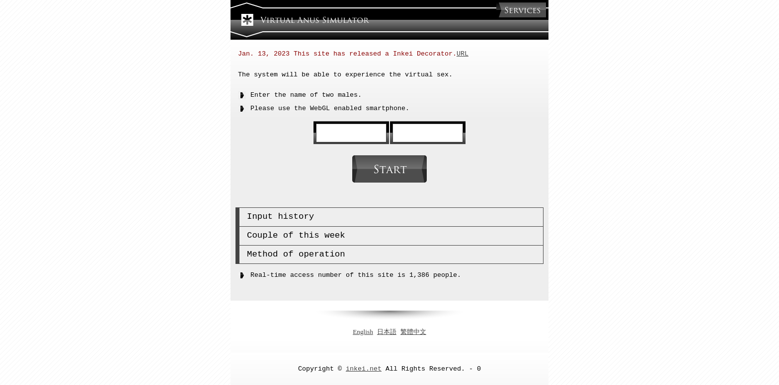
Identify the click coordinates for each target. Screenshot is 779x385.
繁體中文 (413, 331)
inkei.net (364, 368)
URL (462, 54)
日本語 (386, 331)
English (363, 331)
